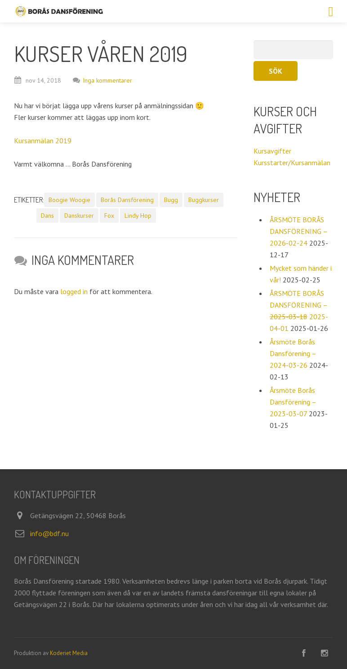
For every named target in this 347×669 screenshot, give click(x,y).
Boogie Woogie (69, 200)
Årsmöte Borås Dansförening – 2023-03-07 (293, 402)
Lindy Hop (138, 215)
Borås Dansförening (127, 200)
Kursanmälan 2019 (42, 140)
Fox (109, 215)
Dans (47, 215)
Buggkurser (203, 200)
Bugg (171, 200)
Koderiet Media (69, 653)
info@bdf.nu (49, 533)
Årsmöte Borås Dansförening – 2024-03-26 (293, 353)
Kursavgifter (272, 150)
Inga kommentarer (102, 80)
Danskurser (79, 215)
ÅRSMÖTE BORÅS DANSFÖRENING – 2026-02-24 (298, 231)
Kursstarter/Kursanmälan (292, 162)
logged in (74, 291)
